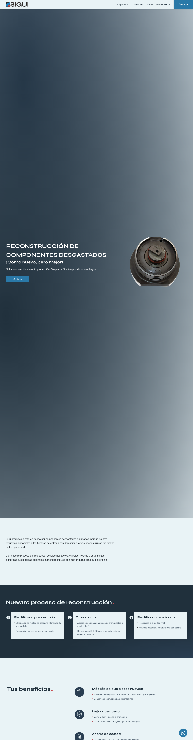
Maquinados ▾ (124, 4)
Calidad (149, 4)
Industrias (138, 4)
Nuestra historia (163, 4)
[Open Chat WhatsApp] (183, 733)
